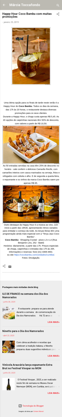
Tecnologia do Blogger (31, 406)
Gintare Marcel (38, 411)
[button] (58, 14)
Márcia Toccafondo (24, 5)
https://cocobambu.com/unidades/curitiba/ (34, 254)
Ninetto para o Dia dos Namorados (23, 331)
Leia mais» (54, 322)
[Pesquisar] (58, 5)
